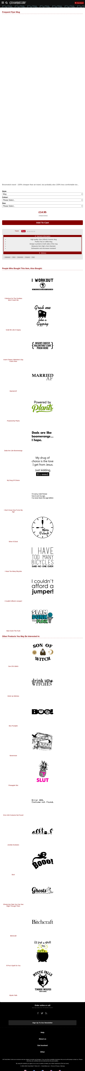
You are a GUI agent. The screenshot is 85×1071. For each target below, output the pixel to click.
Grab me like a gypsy (13, 330)
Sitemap (62, 1066)
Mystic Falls (13, 995)
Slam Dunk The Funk (13, 631)
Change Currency (43, 215)
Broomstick (20, 257)
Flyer (33, 257)
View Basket (80, 3)
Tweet (17, 231)
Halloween (7, 257)
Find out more (64, 1063)
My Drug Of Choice (13, 480)
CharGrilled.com (45, 1066)
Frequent (27, 257)
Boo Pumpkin (13, 726)
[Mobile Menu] (2, 2)
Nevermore (13, 755)
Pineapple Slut (13, 785)
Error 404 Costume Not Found (13, 815)
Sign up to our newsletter (42, 1023)
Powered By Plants (13, 421)
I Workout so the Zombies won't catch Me (13, 299)
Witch (14, 257)
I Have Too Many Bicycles (13, 571)
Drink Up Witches (13, 696)
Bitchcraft (13, 936)
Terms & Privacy (55, 1066)
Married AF (13, 391)
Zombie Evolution (13, 845)
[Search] (7, 2)
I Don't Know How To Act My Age (13, 511)
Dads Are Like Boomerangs (13, 450)
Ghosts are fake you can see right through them (13, 905)
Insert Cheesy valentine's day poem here (13, 360)
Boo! (13, 874)
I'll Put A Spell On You (13, 965)
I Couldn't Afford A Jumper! (13, 601)
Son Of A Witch (13, 666)
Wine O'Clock (13, 541)
